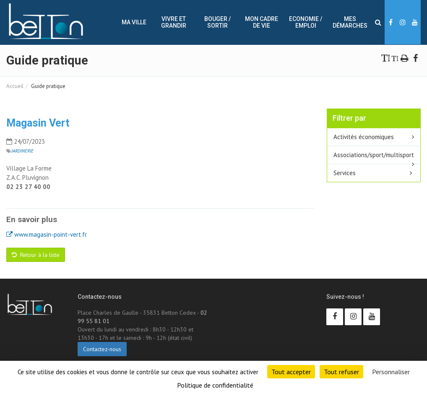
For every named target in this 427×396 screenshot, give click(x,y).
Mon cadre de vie (261, 22)
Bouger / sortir (217, 22)
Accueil (14, 86)
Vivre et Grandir (173, 22)
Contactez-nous (102, 349)
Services (344, 173)
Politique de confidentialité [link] (215, 385)
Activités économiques (363, 137)
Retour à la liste (36, 255)
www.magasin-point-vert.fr (46, 234)
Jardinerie (22, 151)
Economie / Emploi (305, 22)
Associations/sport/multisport (373, 155)
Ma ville (134, 22)
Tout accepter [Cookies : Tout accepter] (291, 372)
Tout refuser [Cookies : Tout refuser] (341, 372)
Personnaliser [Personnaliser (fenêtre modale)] (391, 372)
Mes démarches (350, 22)
